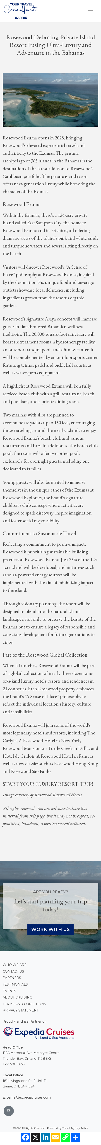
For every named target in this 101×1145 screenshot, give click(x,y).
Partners (12, 978)
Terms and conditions (24, 1004)
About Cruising (17, 997)
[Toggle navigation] (90, 9)
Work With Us (50, 929)
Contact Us (13, 971)
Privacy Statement (20, 1010)
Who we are (14, 965)
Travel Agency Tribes (75, 1128)
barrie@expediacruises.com (29, 1097)
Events (9, 991)
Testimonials (15, 984)
